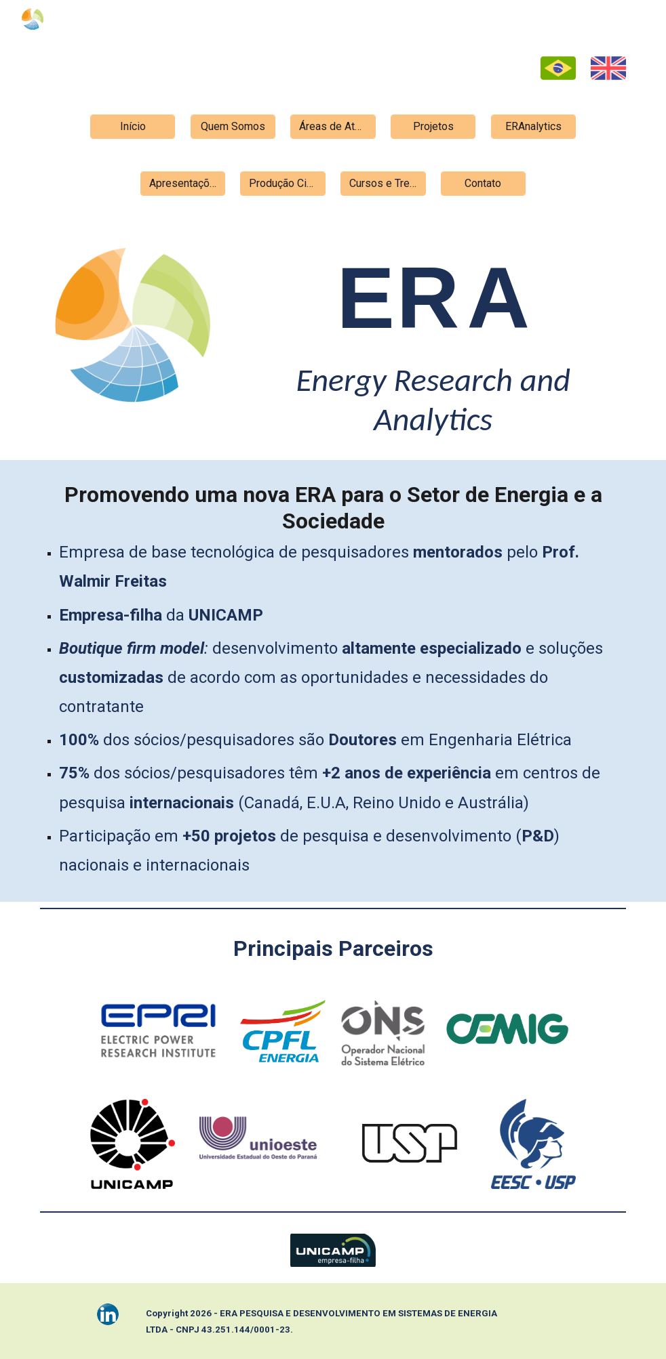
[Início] (133, 126)
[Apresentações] (183, 183)
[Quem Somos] (233, 126)
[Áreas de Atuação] (333, 126)
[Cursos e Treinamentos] (383, 183)
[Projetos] (433, 126)
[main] (433, 336)
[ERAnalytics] (534, 126)
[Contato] (484, 183)
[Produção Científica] (283, 183)
